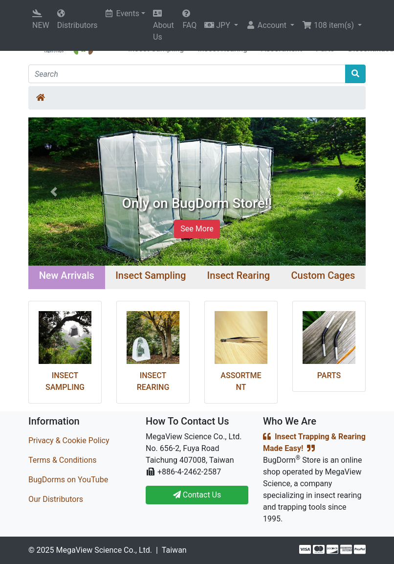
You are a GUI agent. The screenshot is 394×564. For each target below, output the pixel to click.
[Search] (187, 74)
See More (196, 228)
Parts (329, 375)
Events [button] (122, 13)
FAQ (189, 19)
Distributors (77, 19)
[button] (221, 25)
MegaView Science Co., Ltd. (104, 550)
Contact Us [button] (197, 494)
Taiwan (174, 550)
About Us (163, 25)
